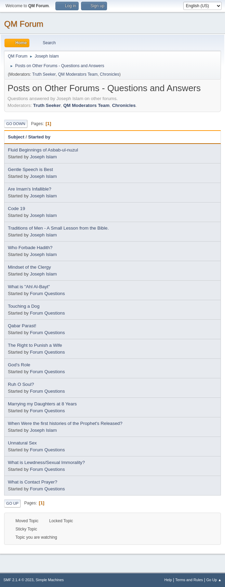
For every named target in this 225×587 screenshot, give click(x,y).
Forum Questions (47, 293)
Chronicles (109, 74)
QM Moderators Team (78, 74)
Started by (39, 136)
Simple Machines (50, 580)
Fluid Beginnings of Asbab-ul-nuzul (43, 149)
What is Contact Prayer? (32, 482)
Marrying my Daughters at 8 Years (42, 403)
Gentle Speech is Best (30, 169)
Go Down (15, 124)
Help (168, 580)
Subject (16, 136)
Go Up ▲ (214, 580)
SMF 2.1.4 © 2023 (18, 580)
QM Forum (23, 23)
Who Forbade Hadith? (30, 247)
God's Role (19, 364)
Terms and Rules (189, 580)
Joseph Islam (43, 156)
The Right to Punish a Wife (35, 345)
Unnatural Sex (22, 442)
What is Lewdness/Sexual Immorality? (46, 462)
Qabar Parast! (22, 325)
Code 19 (16, 208)
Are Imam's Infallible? (29, 189)
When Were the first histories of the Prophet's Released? (65, 423)
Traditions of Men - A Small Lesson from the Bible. (58, 228)
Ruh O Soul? (21, 384)
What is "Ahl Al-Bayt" (29, 286)
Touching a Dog (24, 306)
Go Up (12, 503)
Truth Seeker (44, 74)
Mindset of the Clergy (29, 267)
